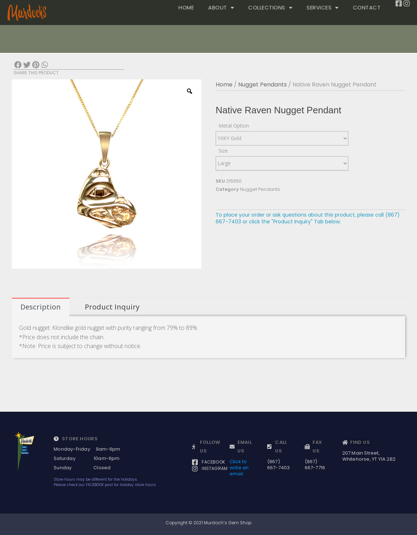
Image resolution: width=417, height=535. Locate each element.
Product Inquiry (112, 307)
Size (223, 150)
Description (40, 307)
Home (224, 84)
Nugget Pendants (262, 84)
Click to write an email (239, 467)
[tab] (40, 307)
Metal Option (234, 125)
